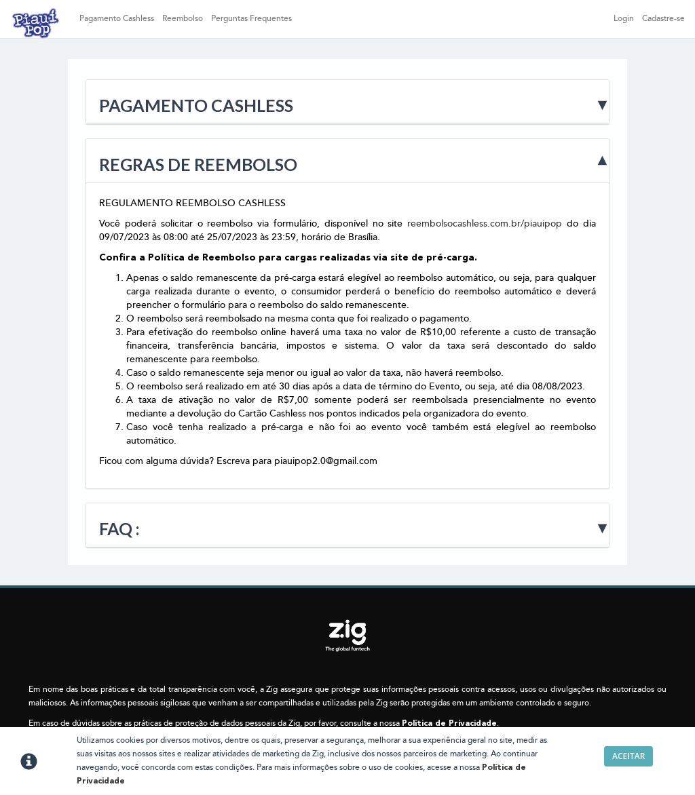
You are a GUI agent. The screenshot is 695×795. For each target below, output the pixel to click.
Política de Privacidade (449, 724)
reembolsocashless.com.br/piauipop (484, 223)
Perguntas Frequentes (251, 19)
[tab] (347, 102)
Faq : (119, 528)
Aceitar (628, 756)
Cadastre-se (663, 19)
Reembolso (182, 19)
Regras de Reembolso (198, 164)
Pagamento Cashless (116, 19)
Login (624, 19)
